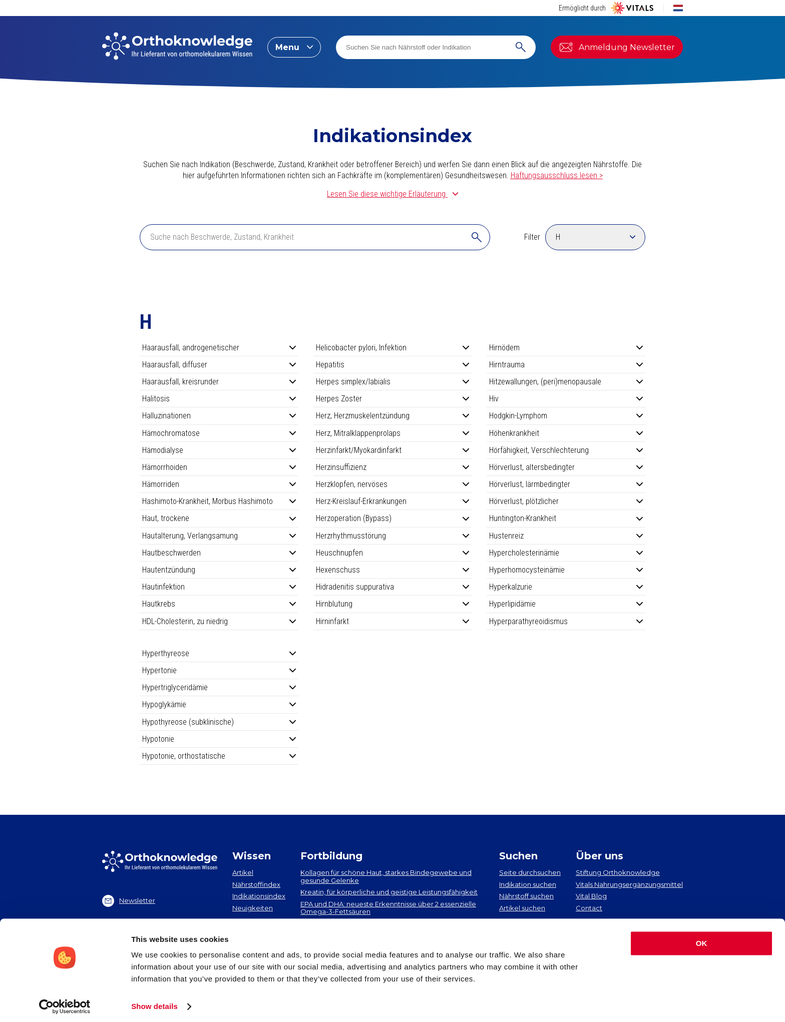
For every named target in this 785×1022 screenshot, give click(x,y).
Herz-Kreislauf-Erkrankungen (393, 501)
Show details (154, 1002)
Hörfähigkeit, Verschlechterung (566, 450)
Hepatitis (393, 364)
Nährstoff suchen (526, 896)
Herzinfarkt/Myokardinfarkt (393, 450)
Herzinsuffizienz (393, 467)
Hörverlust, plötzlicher (566, 501)
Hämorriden (219, 484)
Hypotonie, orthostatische (219, 756)
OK (701, 939)
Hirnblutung (393, 604)
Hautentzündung (219, 570)
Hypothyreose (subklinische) (219, 722)
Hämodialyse (219, 450)
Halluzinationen (219, 415)
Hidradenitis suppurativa (393, 587)
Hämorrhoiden (219, 467)
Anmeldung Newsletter (617, 47)
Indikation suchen (527, 884)
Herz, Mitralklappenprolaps (393, 433)
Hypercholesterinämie (566, 553)
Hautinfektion (219, 587)
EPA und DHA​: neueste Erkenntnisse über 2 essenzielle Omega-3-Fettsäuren (388, 908)
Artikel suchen (522, 908)
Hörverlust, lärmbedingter (566, 484)
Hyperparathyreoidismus (566, 621)
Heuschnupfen (393, 553)
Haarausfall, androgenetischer (219, 347)
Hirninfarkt (393, 621)
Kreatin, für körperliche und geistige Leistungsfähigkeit (389, 892)
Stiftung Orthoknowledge (618, 872)
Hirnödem (566, 347)
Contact (589, 908)
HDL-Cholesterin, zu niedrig (219, 621)
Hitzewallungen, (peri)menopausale (566, 381)
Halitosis (219, 398)
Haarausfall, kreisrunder (219, 381)
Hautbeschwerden (219, 553)
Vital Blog (591, 896)
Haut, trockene (219, 518)
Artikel (242, 872)
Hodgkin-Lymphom (566, 415)
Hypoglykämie (219, 704)
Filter (532, 237)
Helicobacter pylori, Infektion (393, 347)
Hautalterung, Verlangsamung (219, 536)
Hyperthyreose (219, 653)
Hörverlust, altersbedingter (566, 467)
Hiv (566, 398)
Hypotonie (219, 739)
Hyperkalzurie (566, 587)
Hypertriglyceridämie (219, 687)
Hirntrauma (566, 364)
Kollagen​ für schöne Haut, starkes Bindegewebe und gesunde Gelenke (386, 876)
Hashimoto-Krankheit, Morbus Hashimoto (219, 501)
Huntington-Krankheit (566, 518)
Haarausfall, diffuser (219, 364)
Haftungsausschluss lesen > (557, 175)
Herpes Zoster (393, 398)
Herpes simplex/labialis (393, 381)
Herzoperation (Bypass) (393, 518)
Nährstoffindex (256, 884)
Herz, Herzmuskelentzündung (393, 415)
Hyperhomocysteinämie (566, 570)
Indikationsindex (258, 896)
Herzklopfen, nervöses (393, 484)
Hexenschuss (393, 570)
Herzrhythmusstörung (393, 536)
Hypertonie (219, 670)
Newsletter (128, 901)
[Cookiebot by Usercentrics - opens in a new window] (65, 1002)
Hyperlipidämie (566, 604)
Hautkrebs (219, 604)
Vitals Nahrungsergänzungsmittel (629, 884)
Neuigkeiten (252, 908)
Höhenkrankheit (566, 433)
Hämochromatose (219, 433)
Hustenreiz (566, 536)
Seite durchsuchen (530, 872)
